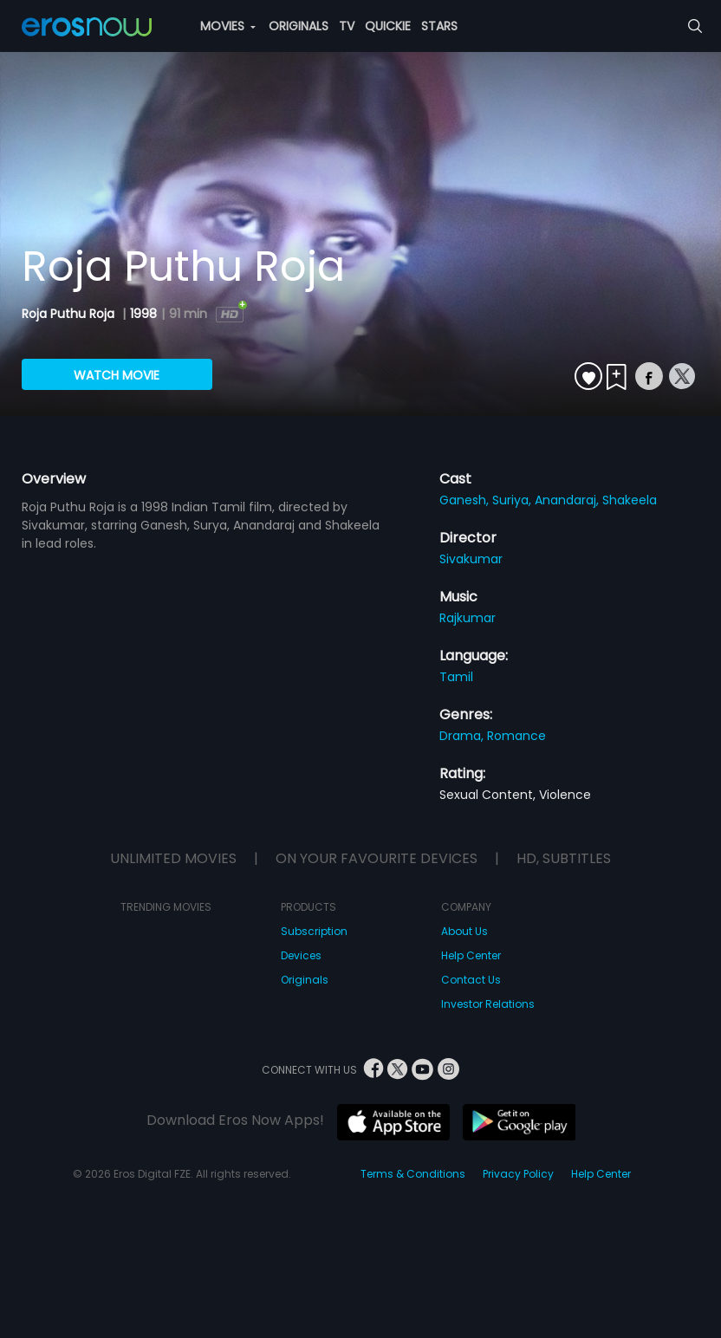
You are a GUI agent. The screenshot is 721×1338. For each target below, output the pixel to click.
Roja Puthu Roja (70, 313)
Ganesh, (465, 500)
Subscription (314, 931)
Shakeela (629, 500)
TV (346, 26)
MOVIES (228, 26)
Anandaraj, (568, 500)
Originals (304, 979)
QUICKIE (388, 26)
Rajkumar (467, 618)
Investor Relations (488, 1004)
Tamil (456, 676)
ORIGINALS (298, 26)
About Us (464, 931)
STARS (439, 26)
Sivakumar (471, 559)
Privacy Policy (518, 1173)
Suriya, (513, 500)
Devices (301, 955)
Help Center (471, 955)
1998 (143, 313)
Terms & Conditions (412, 1173)
